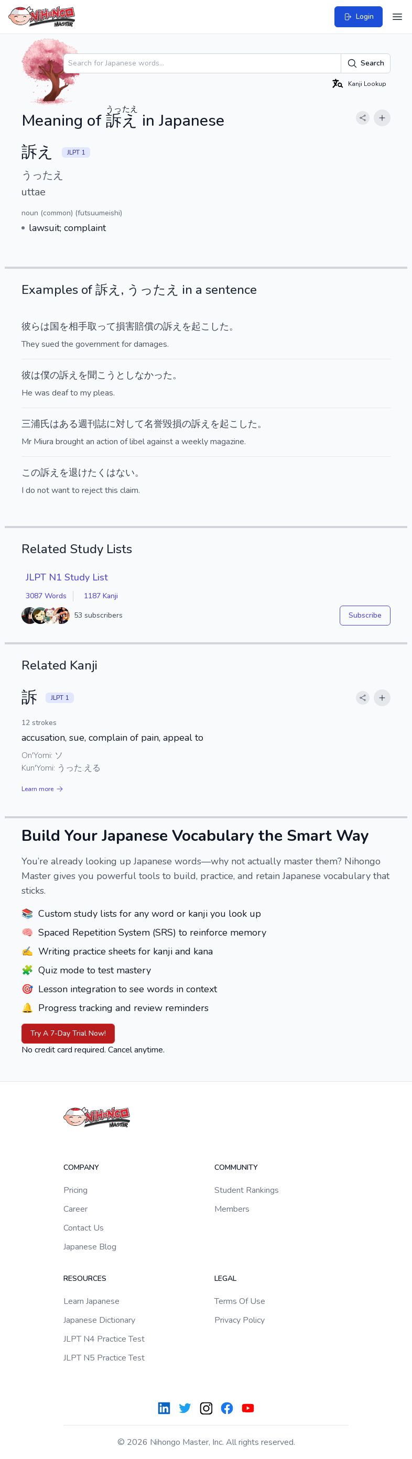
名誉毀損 (163, 424)
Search (365, 63)
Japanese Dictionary (99, 1320)
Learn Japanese (91, 1301)
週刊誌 (92, 424)
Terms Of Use (239, 1301)
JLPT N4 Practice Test (104, 1339)
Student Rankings (246, 1190)
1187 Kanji (101, 596)
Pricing (75, 1190)
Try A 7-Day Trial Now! (68, 1033)
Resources (84, 1279)
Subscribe (365, 615)
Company (81, 1167)
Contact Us (83, 1228)
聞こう (102, 375)
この (30, 472)
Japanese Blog (89, 1247)
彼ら (30, 326)
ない (125, 472)
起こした (210, 326)
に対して (125, 424)
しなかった (148, 375)
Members (232, 1209)
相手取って (92, 326)
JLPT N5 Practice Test (104, 1358)
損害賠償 (135, 326)
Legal (225, 1279)
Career (75, 1209)
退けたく (87, 472)
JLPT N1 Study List (67, 577)
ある (68, 424)
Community (236, 1167)
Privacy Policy (239, 1320)
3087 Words (46, 596)
